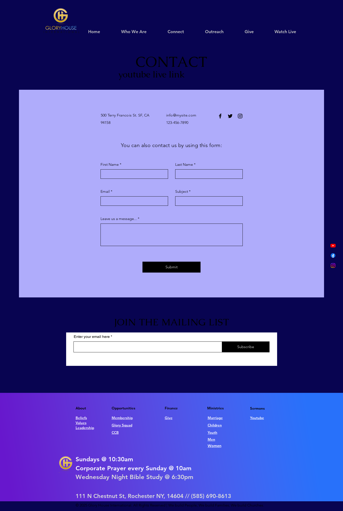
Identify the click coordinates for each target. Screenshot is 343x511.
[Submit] (171, 267)
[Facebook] (333, 255)
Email (105, 191)
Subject (181, 191)
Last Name (184, 164)
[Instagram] (333, 265)
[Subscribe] (246, 346)
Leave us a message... (119, 219)
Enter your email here (92, 337)
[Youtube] (333, 245)
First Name (110, 164)
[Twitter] (230, 116)
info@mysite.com (181, 115)
